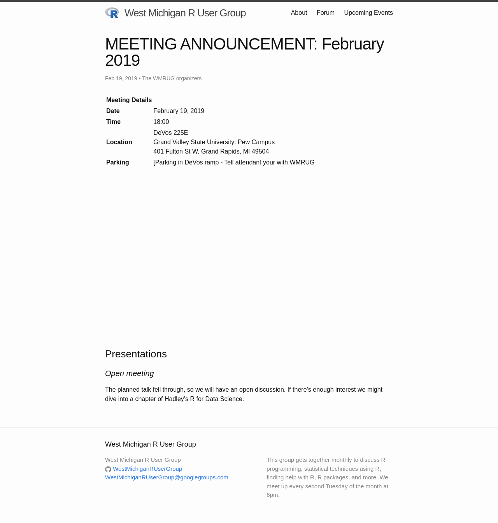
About (299, 12)
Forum (326, 12)
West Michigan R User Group (175, 13)
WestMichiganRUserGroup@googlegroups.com (166, 477)
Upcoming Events (368, 12)
